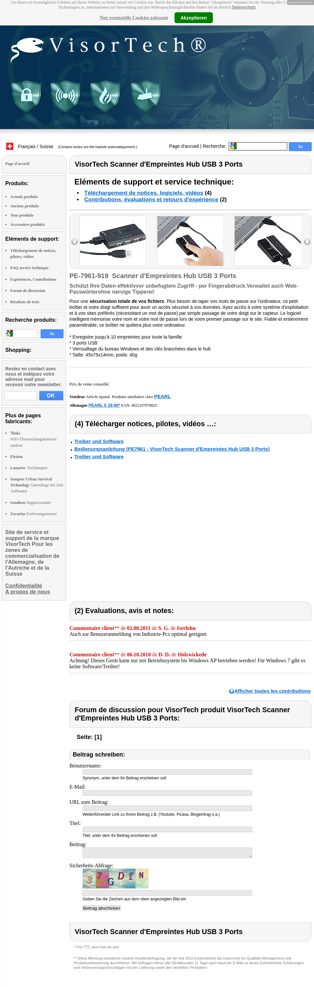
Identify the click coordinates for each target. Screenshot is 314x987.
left (74, 242)
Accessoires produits (27, 224)
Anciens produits (24, 206)
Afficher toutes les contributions (272, 691)
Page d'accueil (184, 146)
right (307, 242)
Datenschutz (243, 7)
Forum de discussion (27, 290)
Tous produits (21, 215)
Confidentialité (23, 586)
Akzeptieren (193, 17)
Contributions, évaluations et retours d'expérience (151, 199)
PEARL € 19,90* (104, 405)
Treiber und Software (99, 441)
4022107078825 (144, 405)
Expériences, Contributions (33, 279)
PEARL (162, 396)
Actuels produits (24, 196)
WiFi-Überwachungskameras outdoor (33, 439)
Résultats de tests (24, 302)
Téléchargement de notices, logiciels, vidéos (143, 193)
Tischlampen (28, 468)
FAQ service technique (29, 268)
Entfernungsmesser (33, 514)
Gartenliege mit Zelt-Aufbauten (37, 485)
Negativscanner (30, 502)
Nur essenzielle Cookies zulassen (133, 17)
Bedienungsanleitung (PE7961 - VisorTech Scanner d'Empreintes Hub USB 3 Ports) (172, 449)
